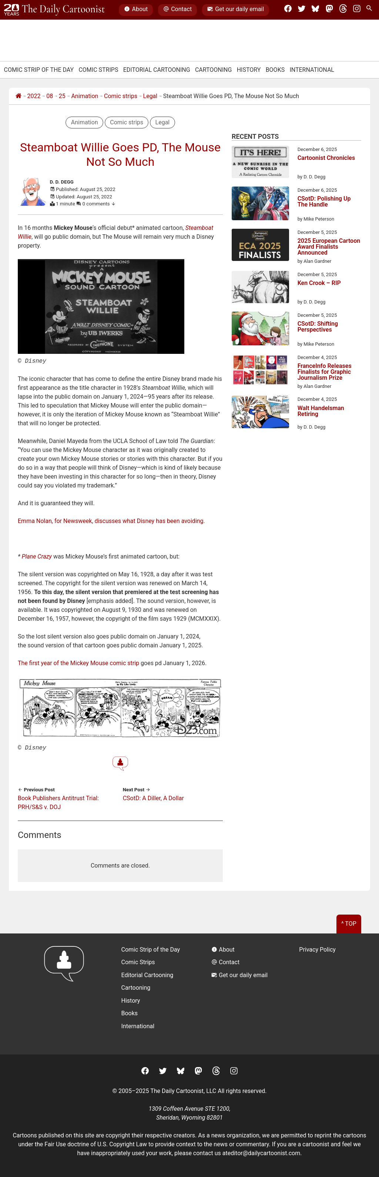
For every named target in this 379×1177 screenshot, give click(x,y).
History (249, 69)
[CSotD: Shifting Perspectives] (260, 330)
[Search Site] (370, 10)
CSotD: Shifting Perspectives (318, 327)
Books (275, 69)
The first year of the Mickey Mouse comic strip (78, 662)
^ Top (348, 922)
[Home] (18, 96)
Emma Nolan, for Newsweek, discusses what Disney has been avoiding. (111, 520)
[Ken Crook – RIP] (260, 288)
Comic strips (120, 96)
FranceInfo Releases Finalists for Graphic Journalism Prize (325, 372)
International (311, 69)
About (136, 10)
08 (49, 96)
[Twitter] (301, 10)
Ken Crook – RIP (319, 283)
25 (62, 96)
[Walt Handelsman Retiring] (260, 413)
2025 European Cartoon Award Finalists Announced (329, 247)
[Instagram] (356, 10)
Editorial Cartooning (156, 69)
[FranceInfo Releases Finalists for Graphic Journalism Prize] (260, 371)
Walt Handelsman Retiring (321, 411)
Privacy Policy (317, 948)
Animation (84, 96)
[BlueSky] (315, 10)
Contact (177, 10)
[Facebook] (288, 10)
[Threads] (343, 10)
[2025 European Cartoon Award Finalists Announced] (260, 246)
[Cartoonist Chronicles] (260, 163)
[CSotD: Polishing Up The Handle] (260, 205)
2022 (34, 96)
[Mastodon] (329, 10)
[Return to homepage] (66, 992)
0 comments (99, 204)
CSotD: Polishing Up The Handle (324, 202)
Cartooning (213, 69)
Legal (150, 96)
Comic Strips (98, 69)
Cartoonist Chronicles (326, 158)
